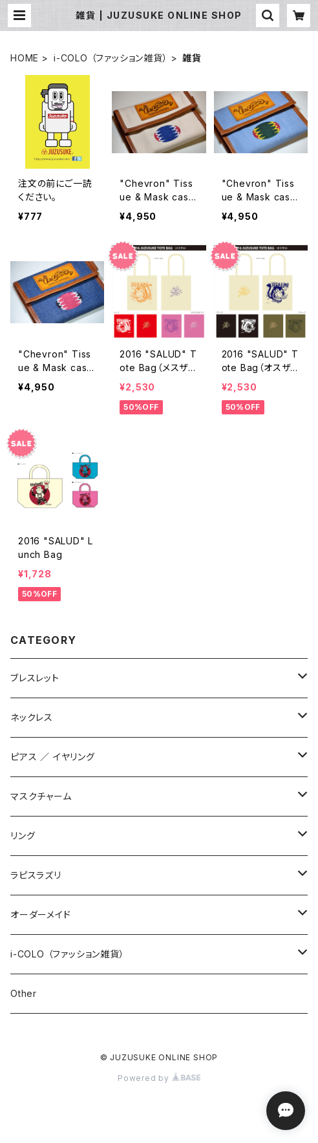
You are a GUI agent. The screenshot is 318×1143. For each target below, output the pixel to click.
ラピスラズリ (35, 875)
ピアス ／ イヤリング (52, 756)
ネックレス (31, 717)
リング (22, 835)
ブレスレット (34, 677)
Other (23, 993)
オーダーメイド (40, 914)
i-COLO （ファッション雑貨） (111, 57)
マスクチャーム (41, 796)
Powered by (159, 1078)
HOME (24, 57)
